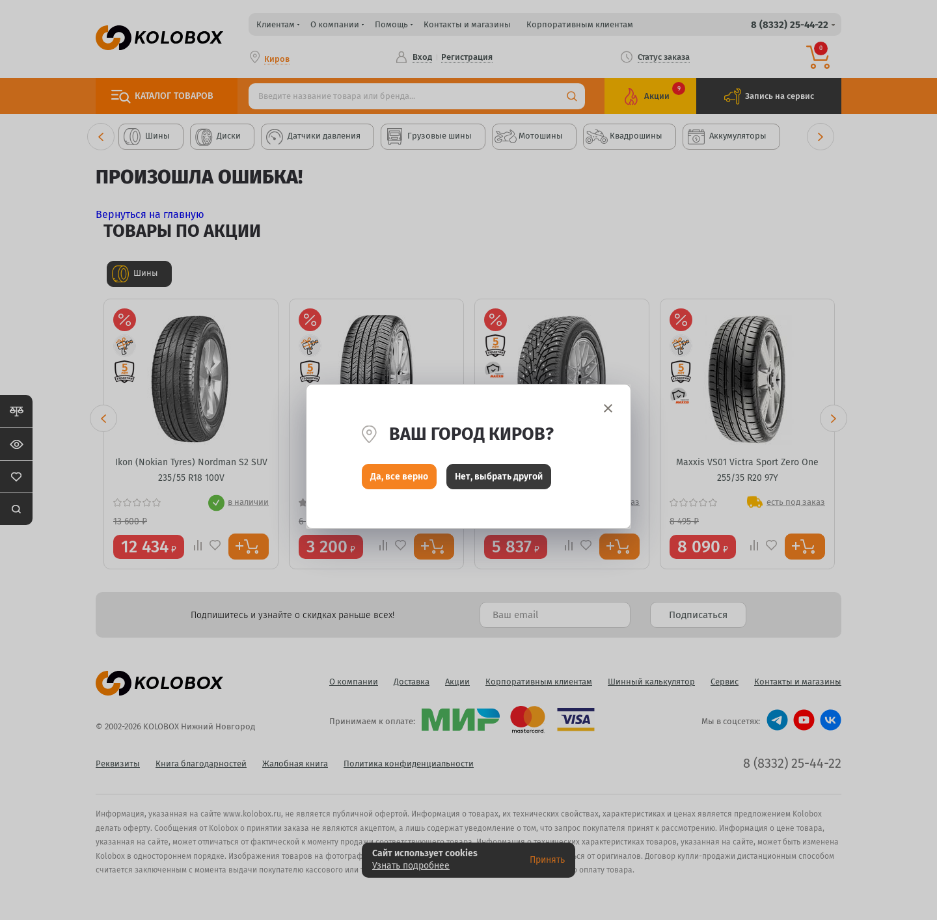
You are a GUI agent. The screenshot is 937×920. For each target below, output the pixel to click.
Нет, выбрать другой (499, 479)
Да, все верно (399, 479)
